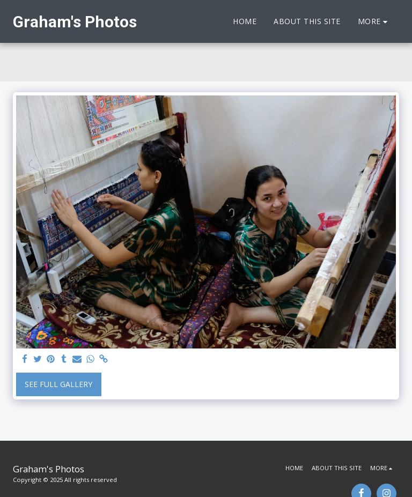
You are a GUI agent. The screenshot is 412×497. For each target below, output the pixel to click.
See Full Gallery (58, 384)
